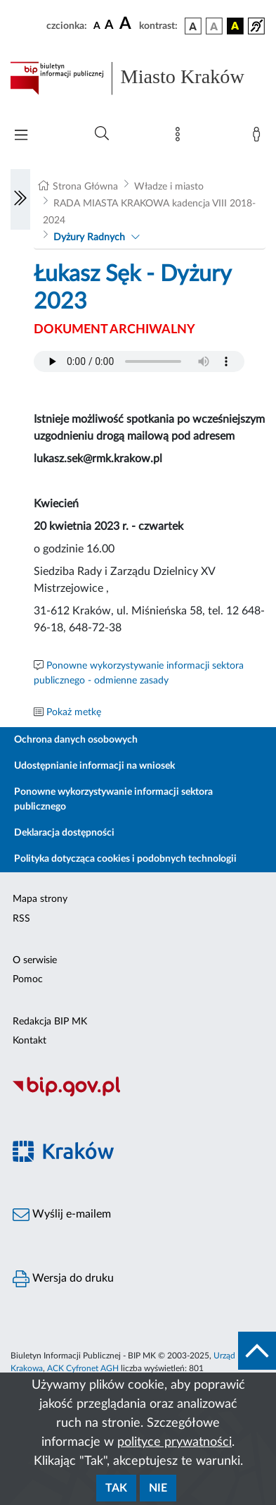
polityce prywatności (174, 1442)
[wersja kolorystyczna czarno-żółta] (235, 26)
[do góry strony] (257, 1351)
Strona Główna (85, 187)
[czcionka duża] (127, 24)
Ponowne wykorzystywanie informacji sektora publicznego (113, 799)
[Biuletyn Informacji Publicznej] (138, 1094)
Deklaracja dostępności (64, 833)
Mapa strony (40, 899)
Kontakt (29, 1041)
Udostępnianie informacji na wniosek (94, 766)
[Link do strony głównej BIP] (138, 78)
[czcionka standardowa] (96, 25)
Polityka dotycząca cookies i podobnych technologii (125, 859)
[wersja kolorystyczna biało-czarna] (214, 26)
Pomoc (28, 979)
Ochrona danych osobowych (76, 740)
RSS (21, 919)
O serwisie (35, 960)
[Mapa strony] (180, 137)
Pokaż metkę (73, 712)
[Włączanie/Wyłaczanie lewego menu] (20, 199)
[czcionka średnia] (109, 25)
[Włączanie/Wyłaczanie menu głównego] (21, 136)
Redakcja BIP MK (50, 1022)
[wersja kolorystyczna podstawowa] (193, 26)
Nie (158, 1488)
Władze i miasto (169, 187)
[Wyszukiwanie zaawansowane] (102, 134)
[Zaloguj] (259, 137)
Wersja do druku (63, 1278)
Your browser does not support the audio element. (139, 361)
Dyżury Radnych (89, 237)
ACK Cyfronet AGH (83, 1368)
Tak (116, 1488)
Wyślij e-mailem (62, 1214)
